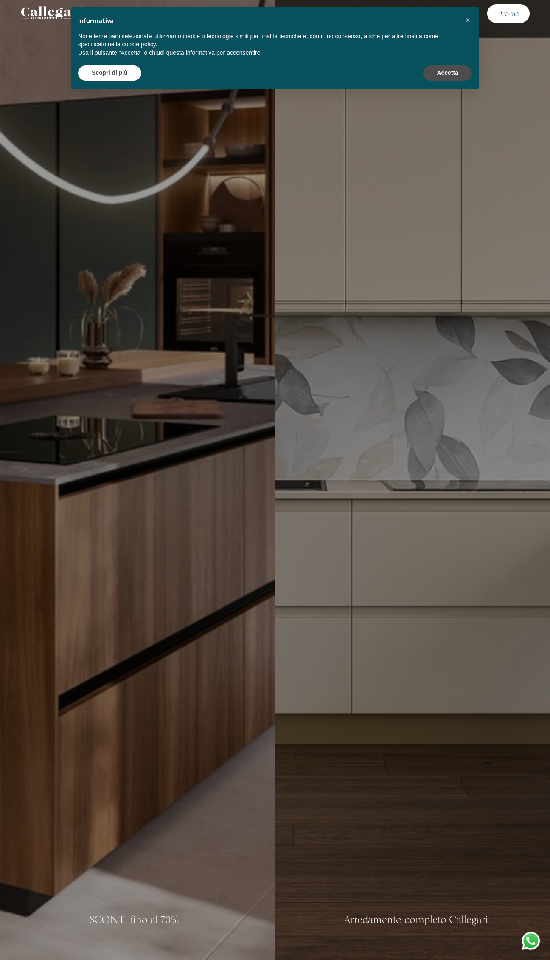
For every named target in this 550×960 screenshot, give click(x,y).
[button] (467, 20)
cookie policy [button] (139, 44)
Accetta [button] (447, 72)
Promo (508, 13)
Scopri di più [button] (110, 72)
